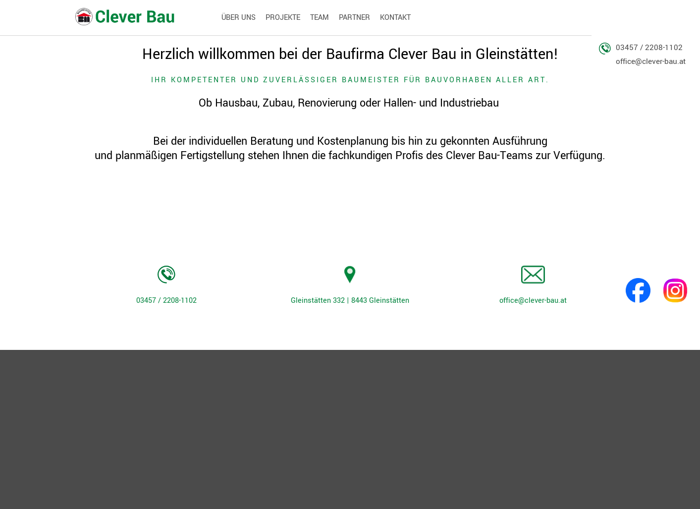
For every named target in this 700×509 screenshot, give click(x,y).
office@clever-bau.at (651, 61)
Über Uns (238, 17)
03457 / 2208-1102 (649, 48)
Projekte (283, 17)
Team (319, 17)
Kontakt (395, 17)
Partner (354, 17)
